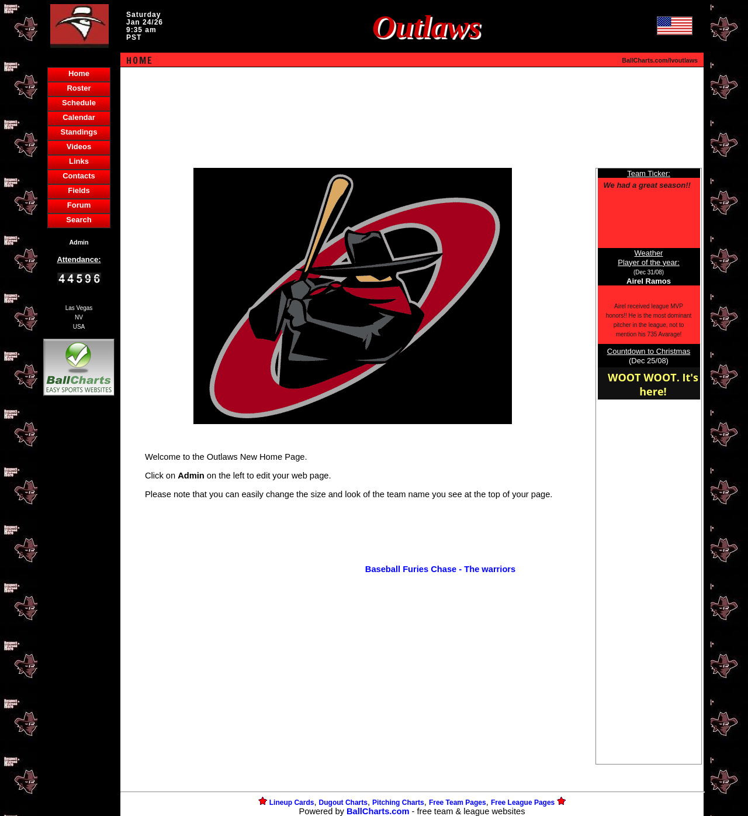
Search (78, 219)
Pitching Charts (398, 802)
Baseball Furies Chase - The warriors (440, 569)
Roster (79, 88)
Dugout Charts (343, 802)
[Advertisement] (79, 600)
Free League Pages (523, 802)
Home (78, 73)
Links (79, 161)
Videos (79, 146)
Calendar (79, 117)
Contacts (79, 175)
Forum (79, 205)
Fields (79, 190)
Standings (79, 132)
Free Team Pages (457, 802)
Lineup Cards (291, 802)
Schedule (79, 102)
